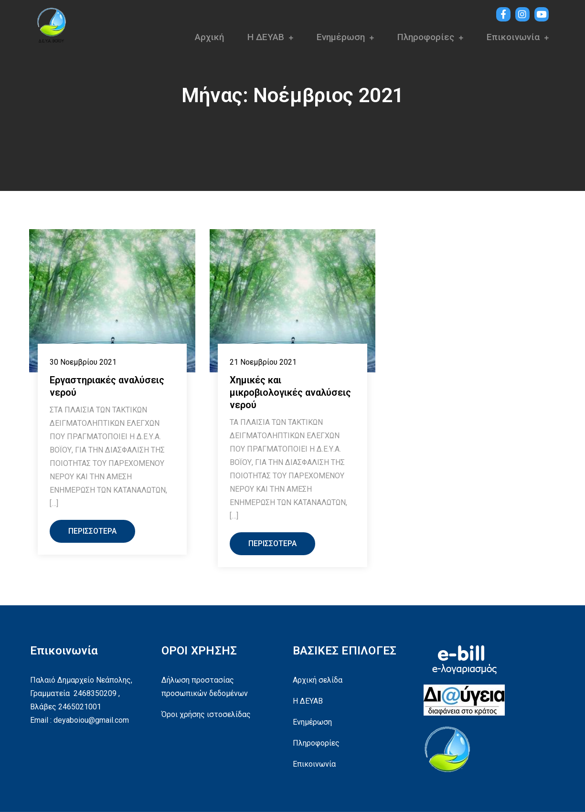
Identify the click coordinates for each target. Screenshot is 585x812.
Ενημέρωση (341, 37)
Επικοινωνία (513, 37)
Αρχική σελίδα (317, 680)
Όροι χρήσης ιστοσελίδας (206, 714)
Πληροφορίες (425, 37)
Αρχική (209, 37)
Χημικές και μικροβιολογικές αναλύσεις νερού (290, 392)
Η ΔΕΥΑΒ (265, 37)
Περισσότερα (92, 531)
